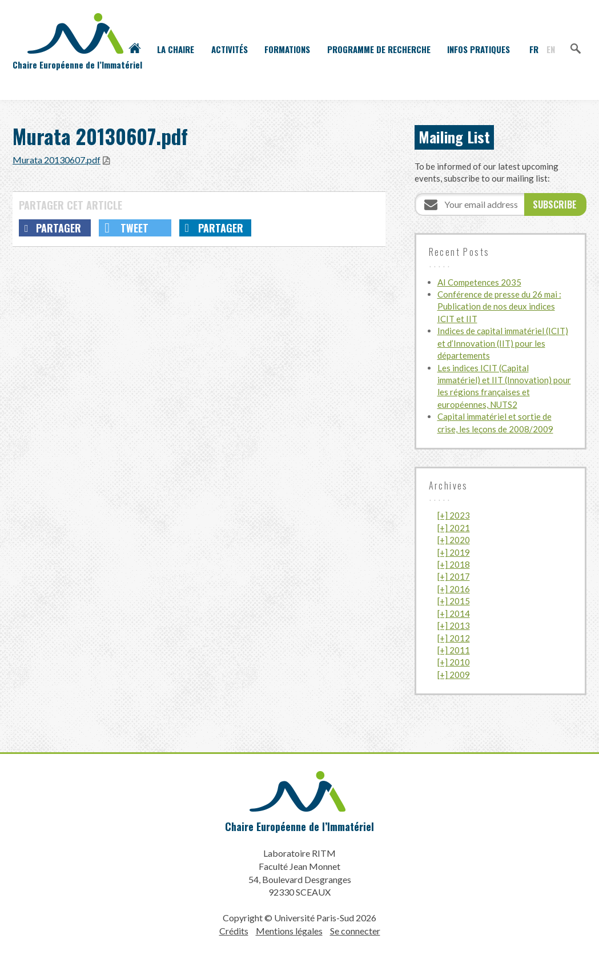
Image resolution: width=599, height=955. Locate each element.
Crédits (233, 930)
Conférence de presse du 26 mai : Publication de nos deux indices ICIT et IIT (499, 306)
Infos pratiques (478, 49)
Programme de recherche (379, 49)
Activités (229, 49)
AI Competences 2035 (479, 282)
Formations (287, 49)
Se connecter (355, 930)
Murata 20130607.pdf (56, 159)
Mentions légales (289, 930)
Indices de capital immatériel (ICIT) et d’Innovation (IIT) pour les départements (502, 343)
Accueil (134, 49)
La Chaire (175, 49)
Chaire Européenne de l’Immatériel (299, 826)
